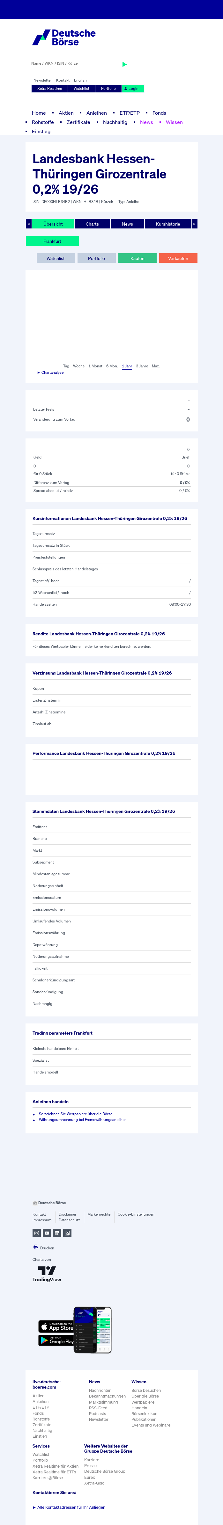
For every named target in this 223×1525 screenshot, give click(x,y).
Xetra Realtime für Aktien (55, 1466)
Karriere (91, 1460)
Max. (156, 366)
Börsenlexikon (144, 1413)
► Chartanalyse (50, 372)
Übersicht (53, 224)
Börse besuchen (146, 1390)
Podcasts (97, 1413)
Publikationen (143, 1419)
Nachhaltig (115, 122)
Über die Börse (145, 1396)
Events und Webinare (150, 1425)
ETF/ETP (130, 112)
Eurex (89, 1477)
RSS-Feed (98, 1408)
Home (39, 112)
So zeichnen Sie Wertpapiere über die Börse (75, 1113)
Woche (79, 366)
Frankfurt (52, 241)
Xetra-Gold (94, 1483)
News (146, 122)
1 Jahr (127, 366)
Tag (66, 366)
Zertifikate (78, 122)
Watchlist (81, 88)
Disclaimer (67, 1214)
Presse (90, 1465)
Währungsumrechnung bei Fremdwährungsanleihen (83, 1119)
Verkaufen (178, 258)
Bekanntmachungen (107, 1396)
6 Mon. (112, 366)
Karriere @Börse (48, 1477)
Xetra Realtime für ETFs (54, 1472)
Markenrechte (98, 1214)
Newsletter (42, 80)
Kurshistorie (168, 224)
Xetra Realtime (49, 88)
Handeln (139, 1408)
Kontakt (63, 80)
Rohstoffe (43, 122)
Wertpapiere (142, 1402)
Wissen (174, 122)
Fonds (159, 112)
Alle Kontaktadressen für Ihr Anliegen (69, 1507)
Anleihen (96, 112)
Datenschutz (69, 1220)
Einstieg (41, 131)
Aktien (66, 112)
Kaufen (137, 258)
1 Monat (95, 366)
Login (131, 88)
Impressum (42, 1220)
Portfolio (108, 88)
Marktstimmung (103, 1402)
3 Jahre (142, 366)
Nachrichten (100, 1390)
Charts (92, 224)
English (80, 80)
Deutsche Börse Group (104, 1471)
